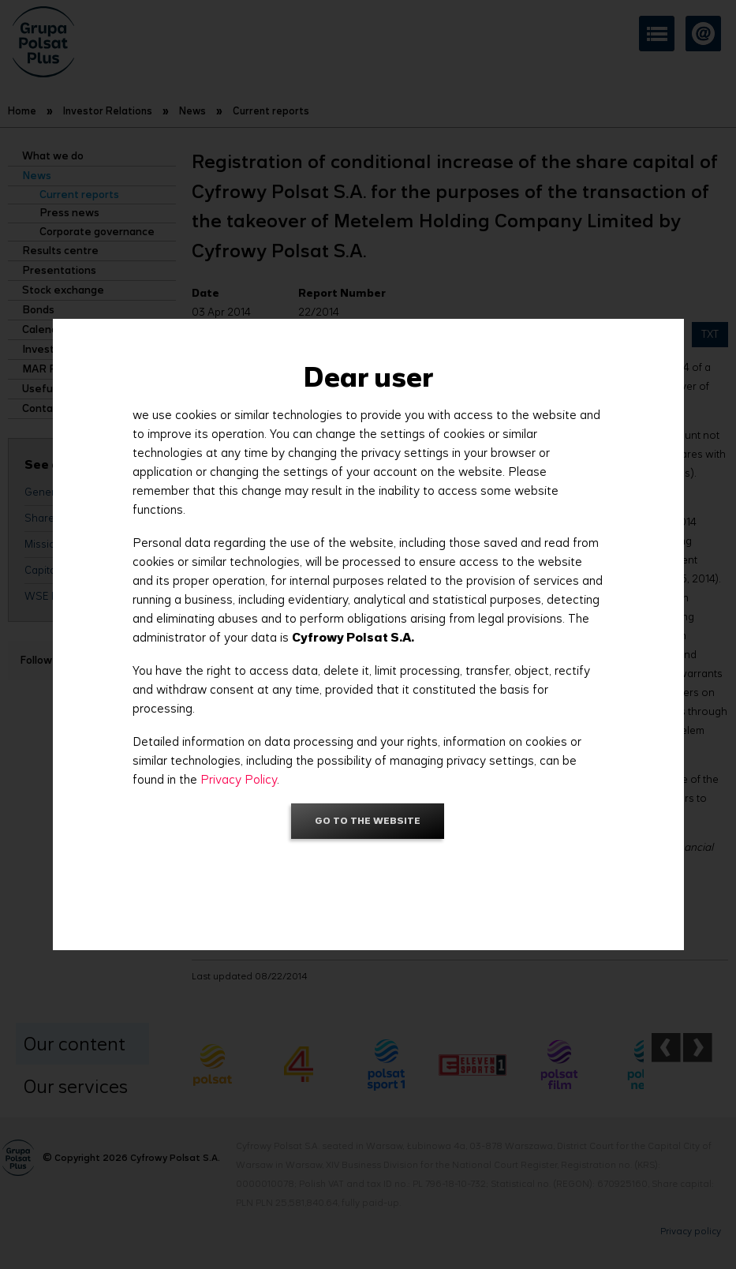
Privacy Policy (238, 779)
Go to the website (367, 820)
